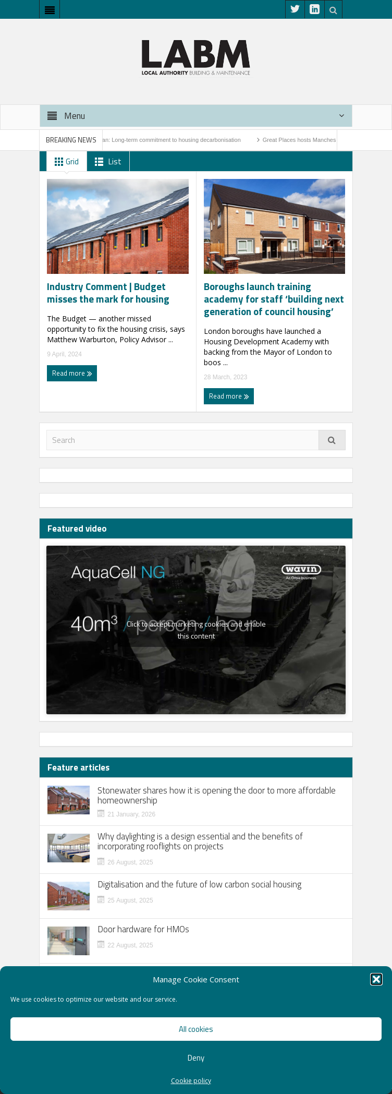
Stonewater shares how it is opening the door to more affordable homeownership (216, 796)
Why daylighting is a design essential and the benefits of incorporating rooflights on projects (200, 841)
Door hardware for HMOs (143, 929)
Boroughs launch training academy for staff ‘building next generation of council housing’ (274, 299)
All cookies (196, 1029)
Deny (196, 1058)
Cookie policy (191, 1080)
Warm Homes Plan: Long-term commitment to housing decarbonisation (155, 140)
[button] (376, 979)
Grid (65, 161)
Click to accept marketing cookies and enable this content (196, 629)
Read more (72, 373)
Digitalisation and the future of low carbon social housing (199, 884)
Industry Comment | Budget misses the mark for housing (108, 292)
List (106, 161)
